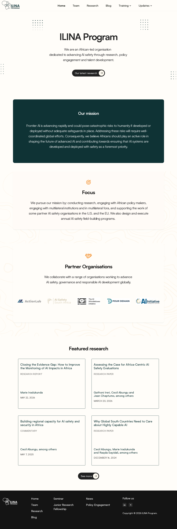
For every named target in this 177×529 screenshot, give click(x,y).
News (89, 498)
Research (37, 511)
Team (34, 505)
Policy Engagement (98, 505)
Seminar (58, 498)
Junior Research (64, 505)
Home (35, 498)
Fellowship (60, 509)
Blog (34, 517)
